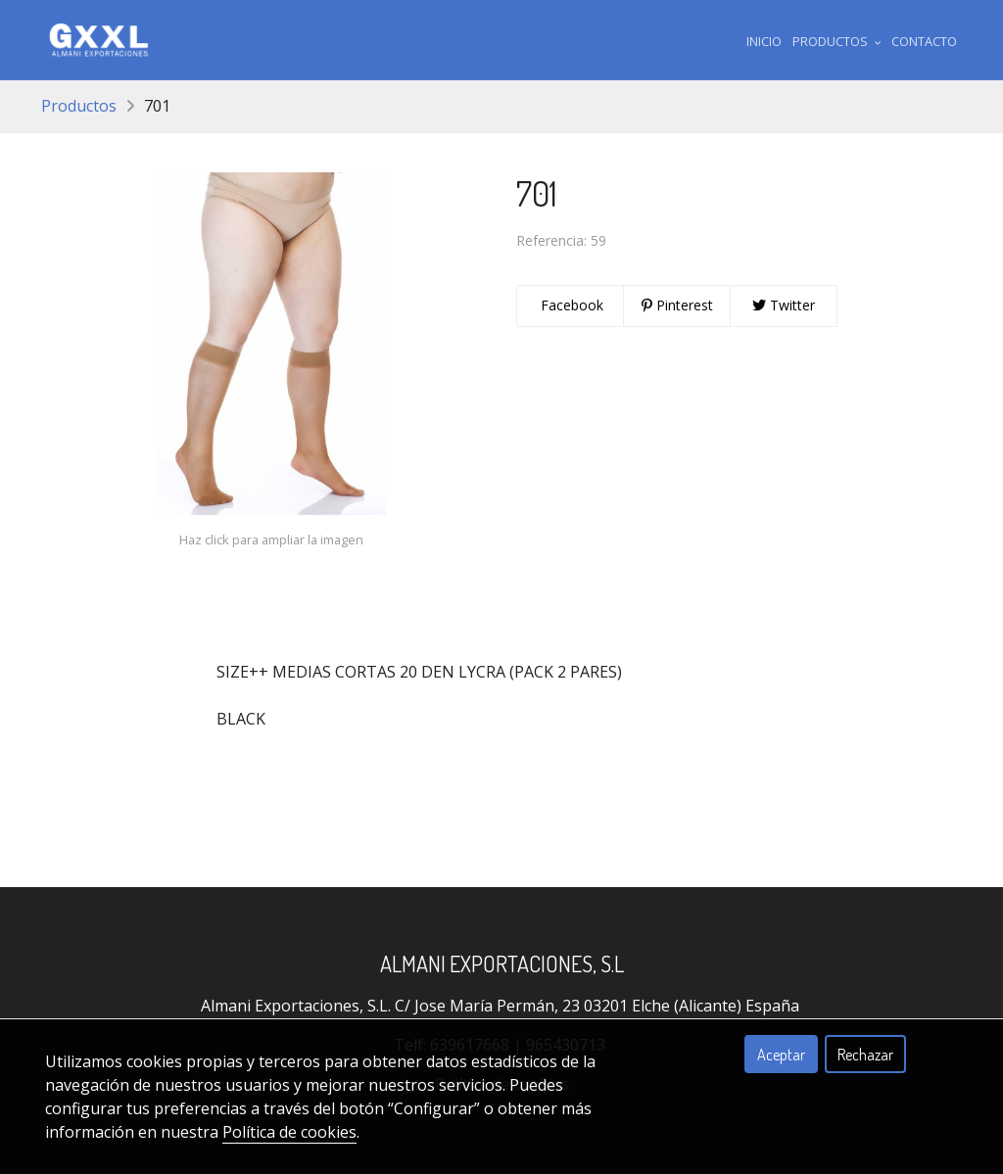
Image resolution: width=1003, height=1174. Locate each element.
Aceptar (781, 1054)
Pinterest (677, 305)
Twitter (783, 305)
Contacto (924, 41)
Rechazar (865, 1054)
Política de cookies (289, 1132)
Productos (79, 106)
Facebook (570, 305)
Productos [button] (837, 41)
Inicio (764, 41)
